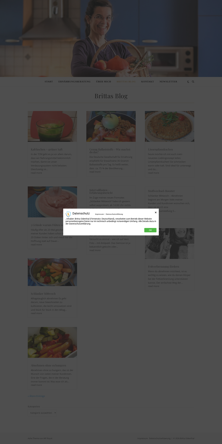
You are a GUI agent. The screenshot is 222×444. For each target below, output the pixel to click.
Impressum (99, 214)
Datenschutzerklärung (114, 214)
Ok (150, 230)
